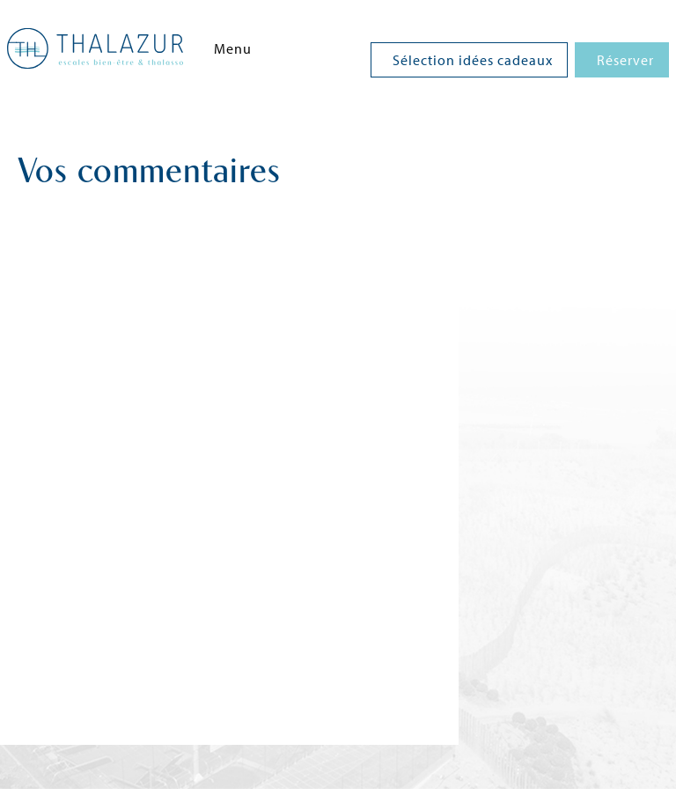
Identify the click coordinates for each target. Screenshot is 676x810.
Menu (233, 48)
